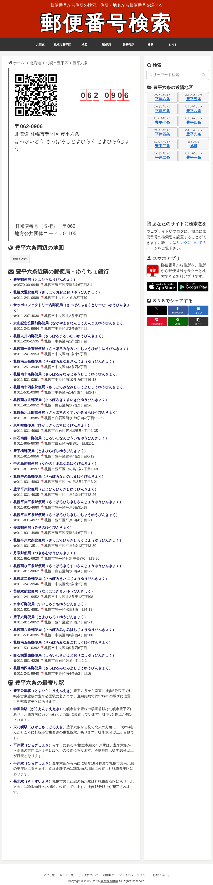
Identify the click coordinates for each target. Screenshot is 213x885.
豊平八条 (193, 111)
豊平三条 (193, 157)
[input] (177, 75)
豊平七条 (162, 122)
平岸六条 (162, 99)
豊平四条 (193, 122)
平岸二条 (162, 157)
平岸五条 (162, 111)
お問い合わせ (161, 875)
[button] (204, 75)
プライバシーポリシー (133, 875)
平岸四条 (162, 134)
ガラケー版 (66, 875)
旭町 (193, 146)
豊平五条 (193, 99)
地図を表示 (20, 259)
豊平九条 (193, 134)
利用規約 (109, 875)
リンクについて (189, 243)
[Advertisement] (71, 187)
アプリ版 (49, 875)
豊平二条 (162, 146)
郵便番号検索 (106, 23)
